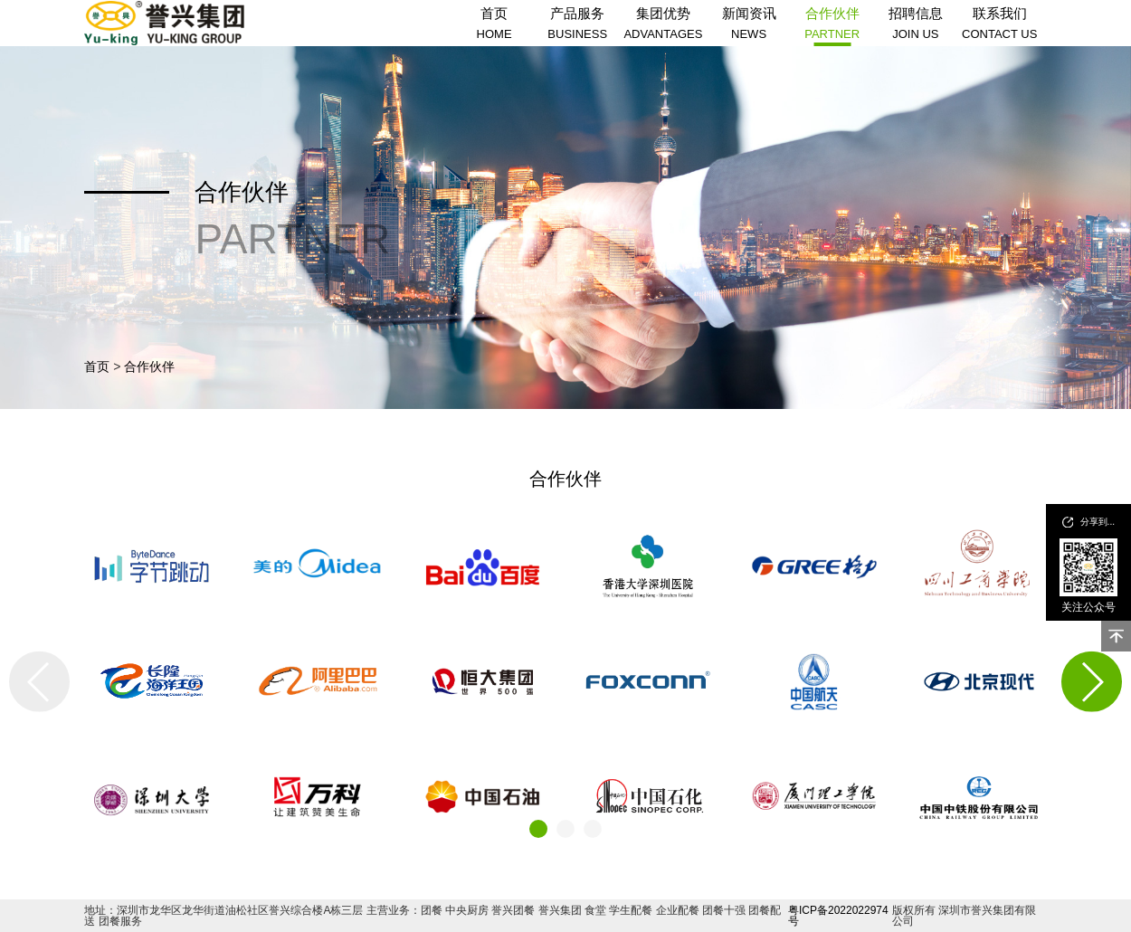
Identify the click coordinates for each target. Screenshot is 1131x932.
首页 (96, 366)
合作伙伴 (149, 366)
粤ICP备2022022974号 (838, 915)
